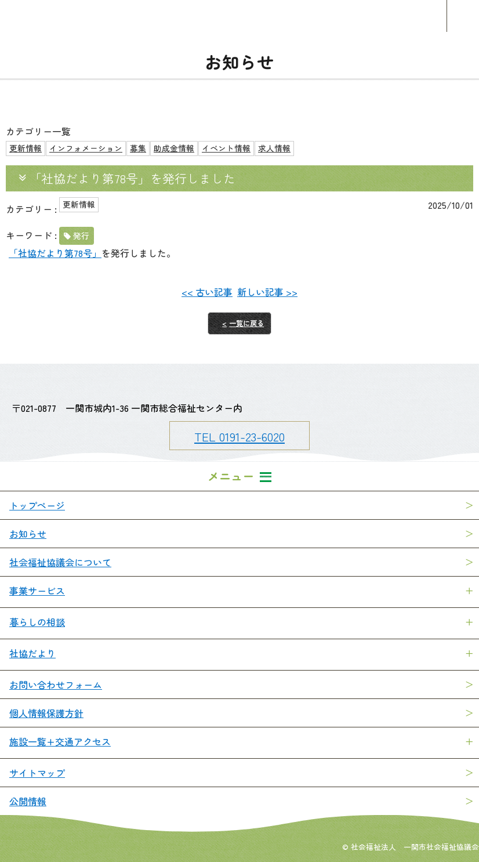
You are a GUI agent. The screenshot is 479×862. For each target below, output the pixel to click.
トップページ (37, 505)
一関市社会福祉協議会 (239, 16)
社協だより (32, 653)
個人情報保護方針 (46, 713)
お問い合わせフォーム (55, 684)
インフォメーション (85, 148)
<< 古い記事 (207, 292)
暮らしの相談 (37, 622)
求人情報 (274, 148)
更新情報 (25, 148)
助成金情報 (174, 148)
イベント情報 (226, 148)
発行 (81, 235)
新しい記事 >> (267, 292)
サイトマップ (37, 773)
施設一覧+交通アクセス (60, 741)
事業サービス (37, 590)
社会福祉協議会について (60, 562)
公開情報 (27, 801)
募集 (138, 148)
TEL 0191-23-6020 (239, 436)
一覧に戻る (246, 323)
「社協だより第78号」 (55, 253)
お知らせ (27, 534)
